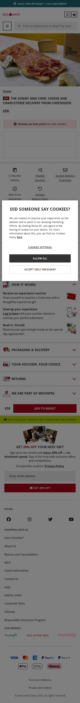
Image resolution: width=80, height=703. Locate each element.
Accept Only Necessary (40, 269)
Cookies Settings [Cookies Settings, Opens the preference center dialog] (40, 247)
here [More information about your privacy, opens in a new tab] (19, 237)
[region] (40, 240)
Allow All (40, 258)
